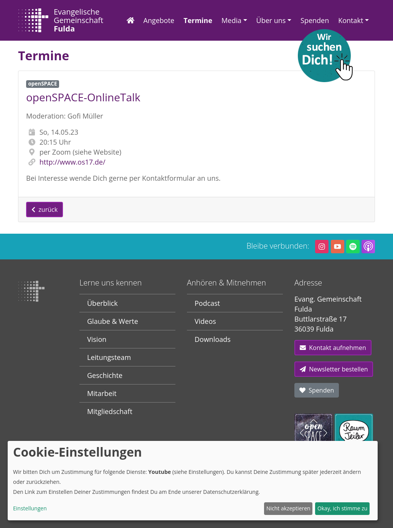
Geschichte (104, 375)
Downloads (213, 339)
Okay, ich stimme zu (342, 508)
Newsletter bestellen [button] (334, 369)
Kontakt (350, 20)
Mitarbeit (102, 393)
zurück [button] (44, 209)
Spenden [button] (316, 390)
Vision (96, 339)
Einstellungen (30, 508)
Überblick (102, 303)
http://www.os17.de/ (73, 162)
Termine (197, 20)
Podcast (207, 303)
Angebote (159, 20)
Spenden (315, 20)
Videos (205, 321)
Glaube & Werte (112, 321)
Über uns (271, 20)
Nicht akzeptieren (288, 508)
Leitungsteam (109, 357)
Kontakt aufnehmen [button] (333, 347)
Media (231, 20)
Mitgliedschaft (109, 411)
